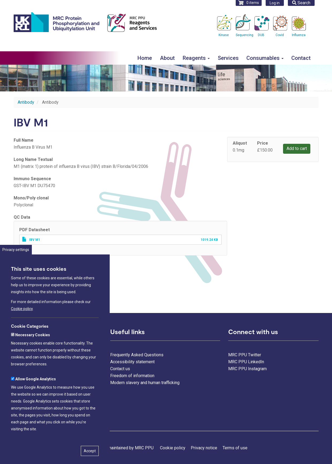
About (167, 58)
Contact (301, 58)
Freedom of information (132, 375)
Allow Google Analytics (35, 391)
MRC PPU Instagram (247, 368)
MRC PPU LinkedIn (246, 361)
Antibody (26, 102)
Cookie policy (22, 321)
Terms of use (235, 447)
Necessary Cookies (32, 347)
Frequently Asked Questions (136, 354)
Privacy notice (204, 447)
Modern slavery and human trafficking (145, 382)
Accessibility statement (132, 361)
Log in (275, 3)
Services (228, 58)
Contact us (120, 368)
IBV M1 (34, 240)
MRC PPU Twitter (244, 354)
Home (145, 58)
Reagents (196, 58)
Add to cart (297, 148)
